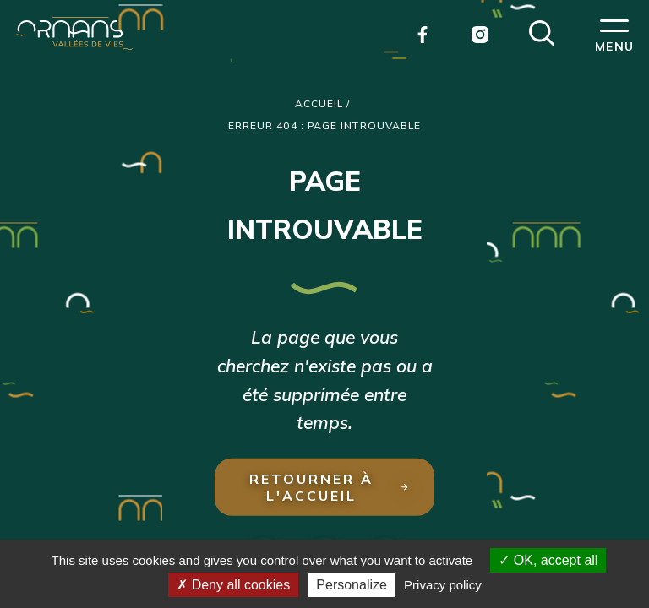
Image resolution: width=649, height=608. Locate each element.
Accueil (319, 103)
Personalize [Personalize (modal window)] (351, 585)
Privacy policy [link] (443, 585)
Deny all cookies (233, 585)
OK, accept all (548, 560)
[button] (541, 31)
